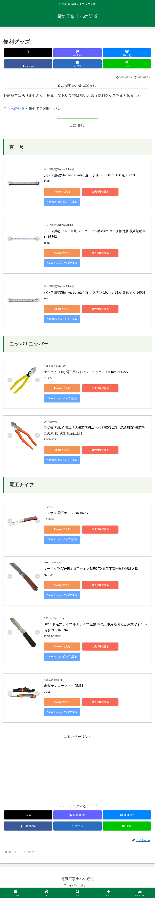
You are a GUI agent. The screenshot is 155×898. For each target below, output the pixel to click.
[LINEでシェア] (127, 63)
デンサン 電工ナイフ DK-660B (66, 513)
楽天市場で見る (100, 191)
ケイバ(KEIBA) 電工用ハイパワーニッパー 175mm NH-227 (86, 372)
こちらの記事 (14, 109)
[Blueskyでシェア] (127, 52)
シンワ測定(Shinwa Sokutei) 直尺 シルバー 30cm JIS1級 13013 (89, 175)
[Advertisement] (77, 768)
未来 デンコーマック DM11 (63, 685)
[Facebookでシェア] (28, 63)
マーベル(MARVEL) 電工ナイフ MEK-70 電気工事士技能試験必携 (91, 568)
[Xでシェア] (28, 52)
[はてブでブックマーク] (77, 63)
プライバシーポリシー (77, 885)
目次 (73, 125)
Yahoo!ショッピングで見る (62, 201)
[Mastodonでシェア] (77, 52)
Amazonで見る (62, 191)
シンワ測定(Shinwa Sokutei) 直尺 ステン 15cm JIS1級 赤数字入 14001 (94, 292)
